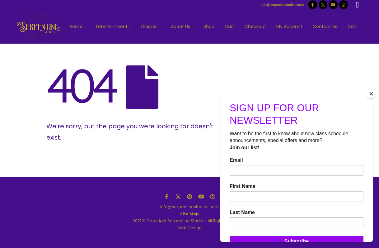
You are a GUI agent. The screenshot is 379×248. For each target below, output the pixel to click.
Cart (229, 26)
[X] (323, 4)
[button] (357, 5)
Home (75, 26)
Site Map (189, 214)
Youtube (201, 196)
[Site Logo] (39, 26)
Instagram (212, 196)
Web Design (189, 228)
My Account (289, 26)
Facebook (166, 196)
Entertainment (112, 26)
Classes (149, 26)
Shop (209, 26)
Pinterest (189, 196)
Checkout (255, 26)
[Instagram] (343, 4)
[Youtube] (333, 4)
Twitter (178, 196)
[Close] (371, 93)
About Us (180, 26)
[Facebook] (312, 4)
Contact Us (325, 26)
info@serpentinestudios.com (282, 5)
